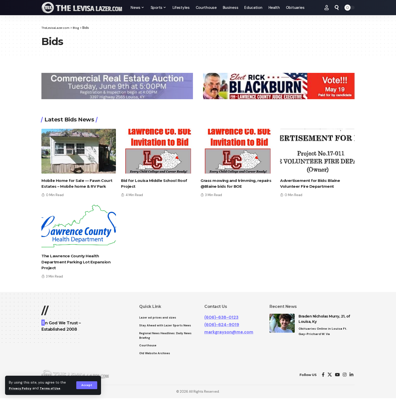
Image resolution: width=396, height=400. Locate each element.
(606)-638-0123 (221, 317)
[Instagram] (344, 376)
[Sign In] (326, 7)
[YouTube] (337, 376)
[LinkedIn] (351, 376)
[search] (336, 7)
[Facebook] (323, 376)
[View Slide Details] (117, 86)
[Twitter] (329, 376)
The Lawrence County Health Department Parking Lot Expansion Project (77, 262)
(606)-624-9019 (221, 324)
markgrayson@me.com (228, 332)
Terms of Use (53, 388)
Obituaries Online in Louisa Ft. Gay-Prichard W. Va (324, 331)
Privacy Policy (21, 388)
